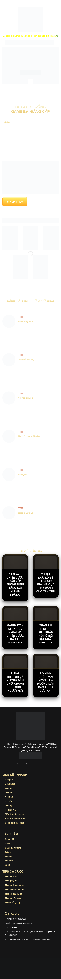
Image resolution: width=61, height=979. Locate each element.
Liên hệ (8, 805)
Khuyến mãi (10, 810)
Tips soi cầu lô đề (13, 898)
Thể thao (9, 861)
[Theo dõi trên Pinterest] (43, 764)
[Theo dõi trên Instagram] (22, 764)
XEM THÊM (16, 201)
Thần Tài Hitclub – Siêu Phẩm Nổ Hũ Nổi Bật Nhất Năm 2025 (45, 634)
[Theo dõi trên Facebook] (18, 764)
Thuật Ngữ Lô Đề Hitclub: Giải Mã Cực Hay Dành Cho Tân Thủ (45, 583)
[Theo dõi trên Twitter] (35, 764)
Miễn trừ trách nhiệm (15, 814)
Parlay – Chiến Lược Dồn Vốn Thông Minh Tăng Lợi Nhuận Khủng (15, 584)
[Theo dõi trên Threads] (39, 764)
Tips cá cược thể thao (15, 889)
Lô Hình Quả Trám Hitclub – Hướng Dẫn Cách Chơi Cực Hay (45, 682)
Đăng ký (9, 780)
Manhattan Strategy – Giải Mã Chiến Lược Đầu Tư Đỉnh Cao (15, 634)
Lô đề (7, 865)
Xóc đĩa (8, 856)
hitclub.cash (50, 36)
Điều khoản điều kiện (15, 818)
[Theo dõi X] (31, 764)
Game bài (9, 839)
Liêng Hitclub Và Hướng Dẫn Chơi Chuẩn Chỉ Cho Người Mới (15, 682)
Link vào (9, 792)
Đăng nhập (10, 784)
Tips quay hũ (11, 881)
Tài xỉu (8, 852)
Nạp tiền (9, 797)
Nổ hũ (8, 843)
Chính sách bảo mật (14, 823)
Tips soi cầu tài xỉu (13, 894)
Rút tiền (8, 801)
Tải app (8, 788)
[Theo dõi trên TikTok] (26, 764)
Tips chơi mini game (14, 885)
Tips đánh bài (11, 876)
